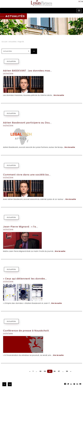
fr (79, 1)
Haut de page (4, 384)
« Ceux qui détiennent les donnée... (25, 278)
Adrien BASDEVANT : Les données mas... (27, 70)
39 (67, 371)
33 (40, 371)
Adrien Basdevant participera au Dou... (27, 122)
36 (54, 371)
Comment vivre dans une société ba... (27, 174)
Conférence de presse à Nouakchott (26, 330)
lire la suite (59, 95)
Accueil (4, 42)
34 (45, 371)
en (82, 1)
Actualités (12, 42)
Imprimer (9, 384)
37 (59, 371)
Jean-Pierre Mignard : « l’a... (20, 226)
